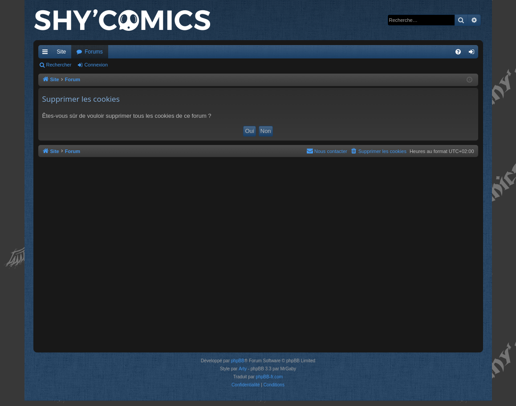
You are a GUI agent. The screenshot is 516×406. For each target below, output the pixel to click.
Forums (94, 52)
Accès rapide (47, 53)
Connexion (96, 64)
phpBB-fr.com (269, 376)
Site (61, 52)
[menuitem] (458, 51)
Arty (243, 368)
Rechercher (59, 64)
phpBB (237, 360)
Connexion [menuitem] (473, 53)
